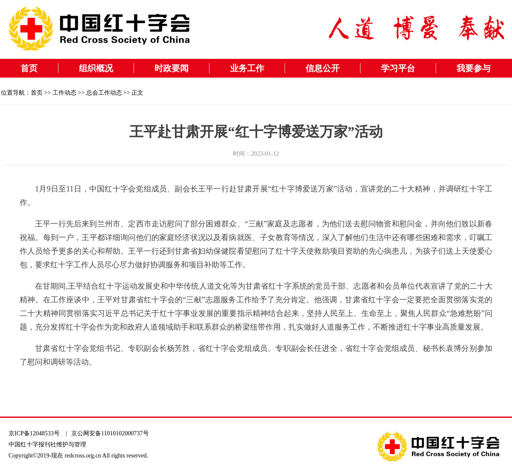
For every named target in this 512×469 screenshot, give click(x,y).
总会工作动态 (104, 93)
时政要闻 (171, 68)
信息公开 (322, 68)
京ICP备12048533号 (34, 433)
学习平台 (398, 68)
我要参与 (474, 68)
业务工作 (247, 68)
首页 (29, 68)
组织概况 (96, 68)
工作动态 (64, 93)
